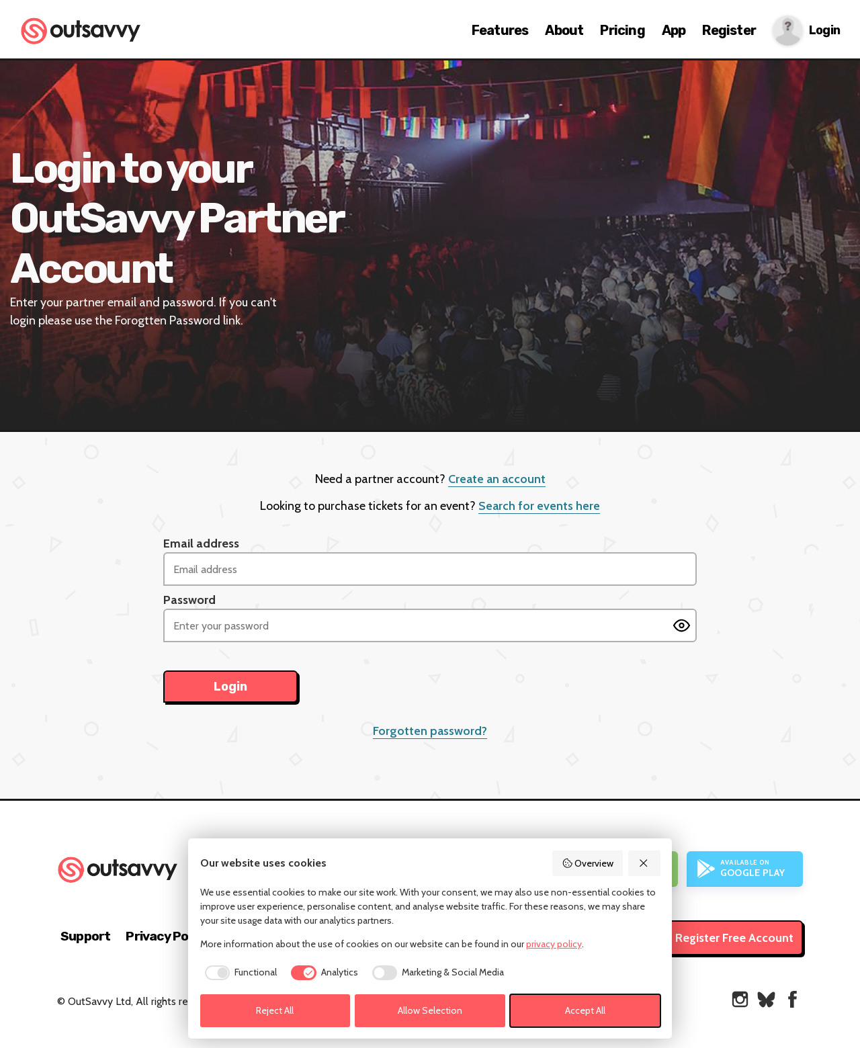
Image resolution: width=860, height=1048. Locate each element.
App (674, 30)
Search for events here (539, 505)
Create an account (497, 479)
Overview (588, 863)
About (564, 30)
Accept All (585, 1010)
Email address (201, 543)
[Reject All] (644, 863)
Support (85, 936)
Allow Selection (430, 1010)
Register (729, 30)
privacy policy (554, 944)
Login (824, 30)
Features (500, 30)
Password (189, 600)
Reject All (275, 1010)
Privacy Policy (167, 936)
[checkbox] (238, 972)
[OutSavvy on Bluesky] (766, 999)
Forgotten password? (430, 731)
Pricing (622, 30)
